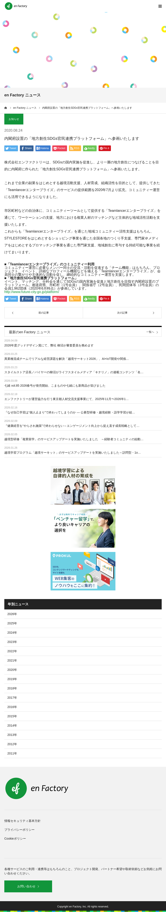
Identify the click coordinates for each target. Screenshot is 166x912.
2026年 (12, 614)
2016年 (12, 707)
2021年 (12, 660)
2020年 (12, 669)
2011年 (12, 753)
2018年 (12, 688)
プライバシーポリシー (19, 829)
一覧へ (150, 332)
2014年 (12, 725)
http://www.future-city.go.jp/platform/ (31, 292)
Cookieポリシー (15, 838)
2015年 (12, 716)
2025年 (12, 623)
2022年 (12, 651)
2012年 (12, 744)
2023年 (12, 642)
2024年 (12, 632)
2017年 (12, 697)
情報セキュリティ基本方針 (22, 821)
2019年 (12, 679)
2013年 (12, 735)
